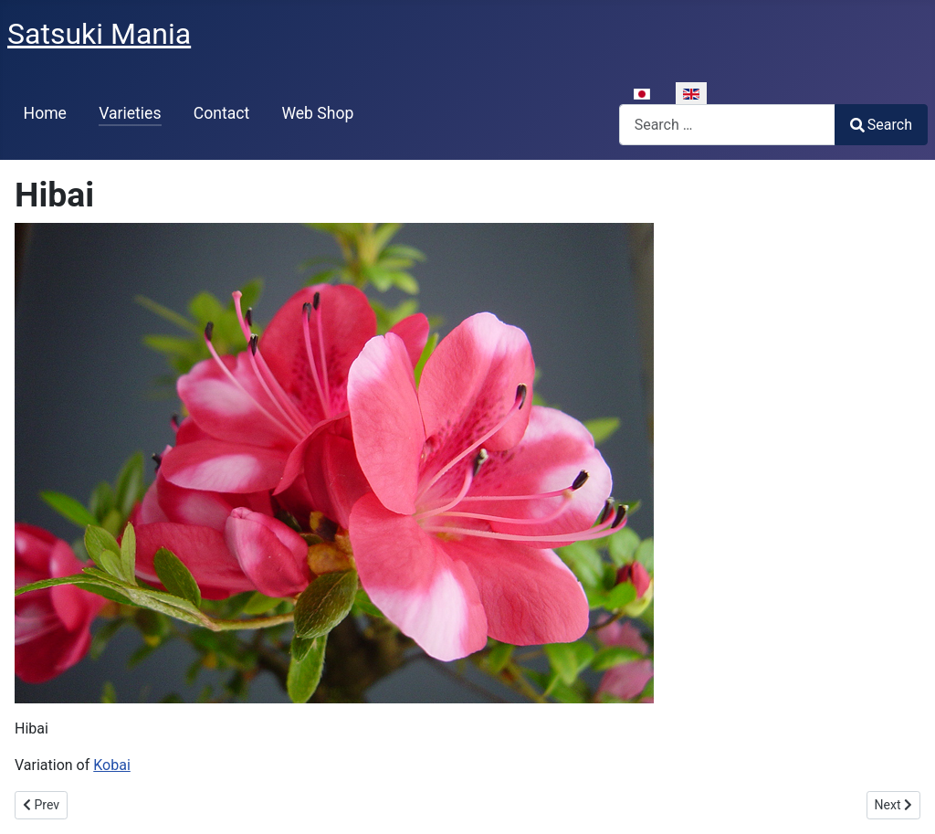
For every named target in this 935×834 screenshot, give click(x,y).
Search (881, 124)
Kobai (112, 765)
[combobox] (727, 124)
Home (45, 113)
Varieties (130, 113)
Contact (222, 113)
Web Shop (317, 113)
